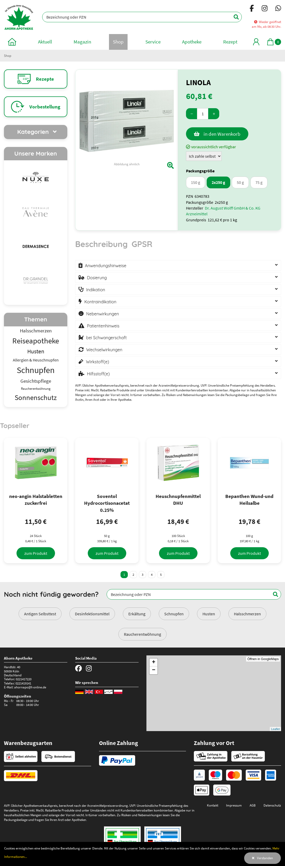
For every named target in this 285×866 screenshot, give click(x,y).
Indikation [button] (95, 289)
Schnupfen (174, 613)
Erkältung (136, 613)
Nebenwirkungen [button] (102, 313)
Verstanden (265, 858)
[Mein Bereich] (256, 41)
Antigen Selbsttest (40, 613)
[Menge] (202, 113)
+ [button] (153, 662)
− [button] (153, 670)
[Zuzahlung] (204, 156)
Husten (208, 613)
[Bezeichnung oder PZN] (142, 17)
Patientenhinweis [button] (103, 325)
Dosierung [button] (97, 277)
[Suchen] (233, 17)
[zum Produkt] (36, 553)
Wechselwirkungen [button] (104, 349)
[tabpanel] (178, 319)
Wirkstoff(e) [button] (97, 361)
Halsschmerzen (247, 613)
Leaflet (275, 729)
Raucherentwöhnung (142, 634)
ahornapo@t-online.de (30, 687)
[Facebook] (252, 9)
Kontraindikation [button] (100, 301)
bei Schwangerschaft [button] (106, 337)
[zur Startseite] (12, 42)
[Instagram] (264, 9)
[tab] (101, 246)
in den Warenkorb (222, 134)
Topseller (14, 425)
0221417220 (23, 679)
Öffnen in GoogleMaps (263, 659)
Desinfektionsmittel (92, 613)
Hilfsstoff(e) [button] (98, 373)
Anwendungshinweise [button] (105, 265)
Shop (7, 55)
